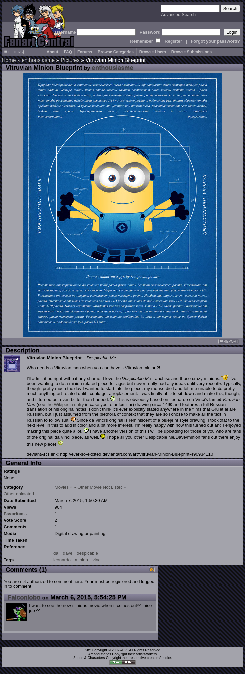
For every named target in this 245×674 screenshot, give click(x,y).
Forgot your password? (215, 41)
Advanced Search (178, 14)
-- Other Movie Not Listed (98, 487)
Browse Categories (116, 52)
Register (173, 41)
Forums (84, 52)
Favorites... (15, 513)
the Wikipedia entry (65, 404)
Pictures (70, 60)
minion (81, 559)
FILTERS (13, 52)
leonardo (62, 559)
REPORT (228, 341)
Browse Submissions (192, 52)
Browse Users (152, 52)
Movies (62, 487)
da (55, 553)
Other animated (19, 493)
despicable (87, 553)
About (52, 52)
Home (9, 60)
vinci (97, 559)
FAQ (68, 52)
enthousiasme (38, 60)
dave (68, 553)
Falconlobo (24, 597)
